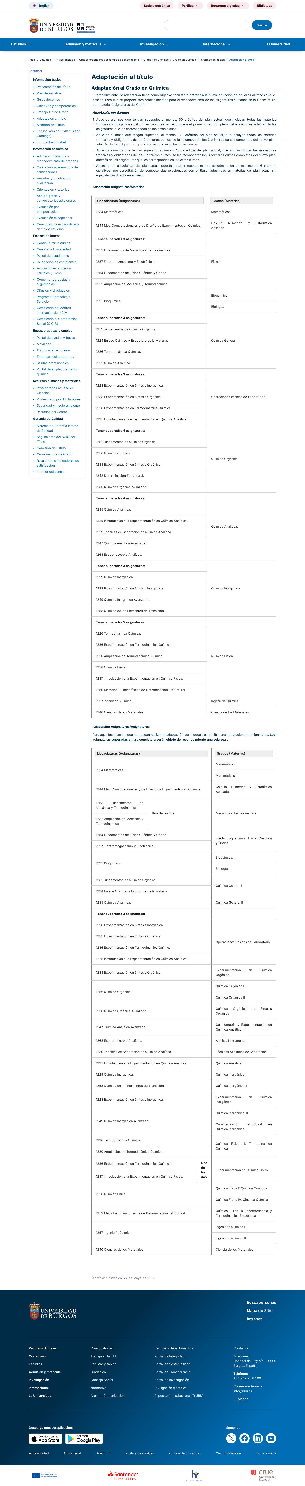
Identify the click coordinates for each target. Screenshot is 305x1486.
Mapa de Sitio (260, 1310)
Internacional (214, 44)
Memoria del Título (51, 125)
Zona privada (266, 1453)
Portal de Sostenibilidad (172, 1364)
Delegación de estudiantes (56, 262)
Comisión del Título (51, 448)
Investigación (152, 44)
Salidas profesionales (53, 363)
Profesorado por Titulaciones (58, 399)
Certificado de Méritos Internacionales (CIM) (54, 310)
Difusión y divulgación (53, 290)
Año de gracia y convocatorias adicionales (56, 198)
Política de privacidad (185, 1453)
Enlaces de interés (46, 236)
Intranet (254, 1319)
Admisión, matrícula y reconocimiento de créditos (57, 158)
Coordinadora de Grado (54, 454)
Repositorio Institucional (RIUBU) (178, 1396)
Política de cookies (139, 1453)
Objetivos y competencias (56, 106)
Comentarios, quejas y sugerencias (53, 281)
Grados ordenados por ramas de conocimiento (109, 59)
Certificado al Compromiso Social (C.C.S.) (57, 321)
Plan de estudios (49, 93)
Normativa (98, 1388)
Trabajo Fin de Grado (52, 112)
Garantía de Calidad (48, 419)
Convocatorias (102, 1348)
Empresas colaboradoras (55, 357)
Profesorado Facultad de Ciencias (55, 390)
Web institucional (229, 1453)
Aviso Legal (72, 1453)
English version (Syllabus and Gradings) (58, 133)
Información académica (50, 149)
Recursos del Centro (52, 412)
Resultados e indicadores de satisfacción (58, 463)
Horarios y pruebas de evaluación (53, 180)
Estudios (18, 44)
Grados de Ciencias (156, 59)
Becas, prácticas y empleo (52, 331)
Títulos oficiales (65, 59)
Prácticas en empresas (54, 350)
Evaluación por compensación (48, 209)
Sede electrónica (157, 6)
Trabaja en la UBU (104, 1356)
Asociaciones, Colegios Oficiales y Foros (54, 270)
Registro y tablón (103, 1364)
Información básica (212, 59)
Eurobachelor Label (51, 142)
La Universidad (277, 44)
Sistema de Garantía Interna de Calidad (57, 428)
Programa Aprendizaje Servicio (53, 299)
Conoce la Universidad (54, 249)
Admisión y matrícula (83, 44)
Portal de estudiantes (53, 256)
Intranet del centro (50, 472)
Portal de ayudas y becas (56, 338)
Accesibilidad (39, 1453)
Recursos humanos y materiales (56, 381)
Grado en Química (184, 59)
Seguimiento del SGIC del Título (56, 439)
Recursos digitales (43, 1348)
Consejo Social (102, 1380)
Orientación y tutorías (53, 189)
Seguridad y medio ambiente (58, 405)
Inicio (32, 59)
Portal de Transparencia (172, 1372)
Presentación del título (53, 87)
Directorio (103, 1453)
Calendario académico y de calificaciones (57, 169)
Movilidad (44, 344)
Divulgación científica (170, 1388)
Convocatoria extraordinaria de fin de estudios (58, 226)
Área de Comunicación (108, 1396)
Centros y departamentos (173, 1348)
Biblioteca (264, 6)
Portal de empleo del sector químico (58, 371)
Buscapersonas (261, 1302)
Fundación (98, 1372)
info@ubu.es (242, 1391)
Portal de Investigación (171, 1380)
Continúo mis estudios (53, 243)
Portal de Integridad (169, 1356)
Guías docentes (48, 99)
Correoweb (37, 1356)
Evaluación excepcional (54, 218)
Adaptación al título (51, 118)
